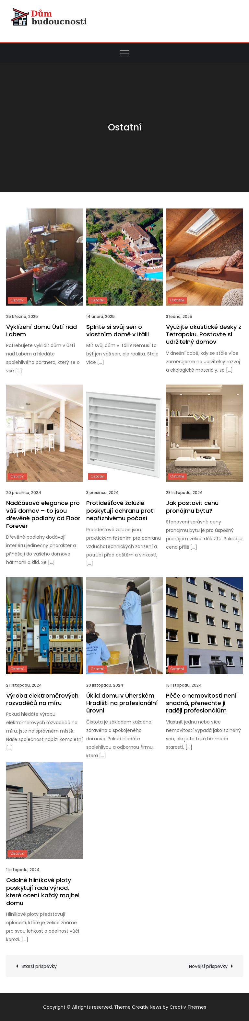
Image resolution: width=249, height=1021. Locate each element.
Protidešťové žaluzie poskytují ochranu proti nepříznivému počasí (120, 510)
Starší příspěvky (39, 966)
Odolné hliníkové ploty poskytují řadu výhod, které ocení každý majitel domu (42, 891)
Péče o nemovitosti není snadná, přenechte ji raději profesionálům (201, 703)
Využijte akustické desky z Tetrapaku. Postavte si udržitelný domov (203, 334)
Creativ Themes (188, 1007)
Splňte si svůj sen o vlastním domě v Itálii (117, 330)
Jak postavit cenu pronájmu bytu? (192, 506)
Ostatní (17, 300)
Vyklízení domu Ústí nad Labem (41, 330)
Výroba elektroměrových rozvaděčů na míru (42, 699)
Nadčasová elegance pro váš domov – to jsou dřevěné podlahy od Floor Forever (43, 514)
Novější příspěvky (208, 966)
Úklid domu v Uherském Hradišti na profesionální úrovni (122, 703)
